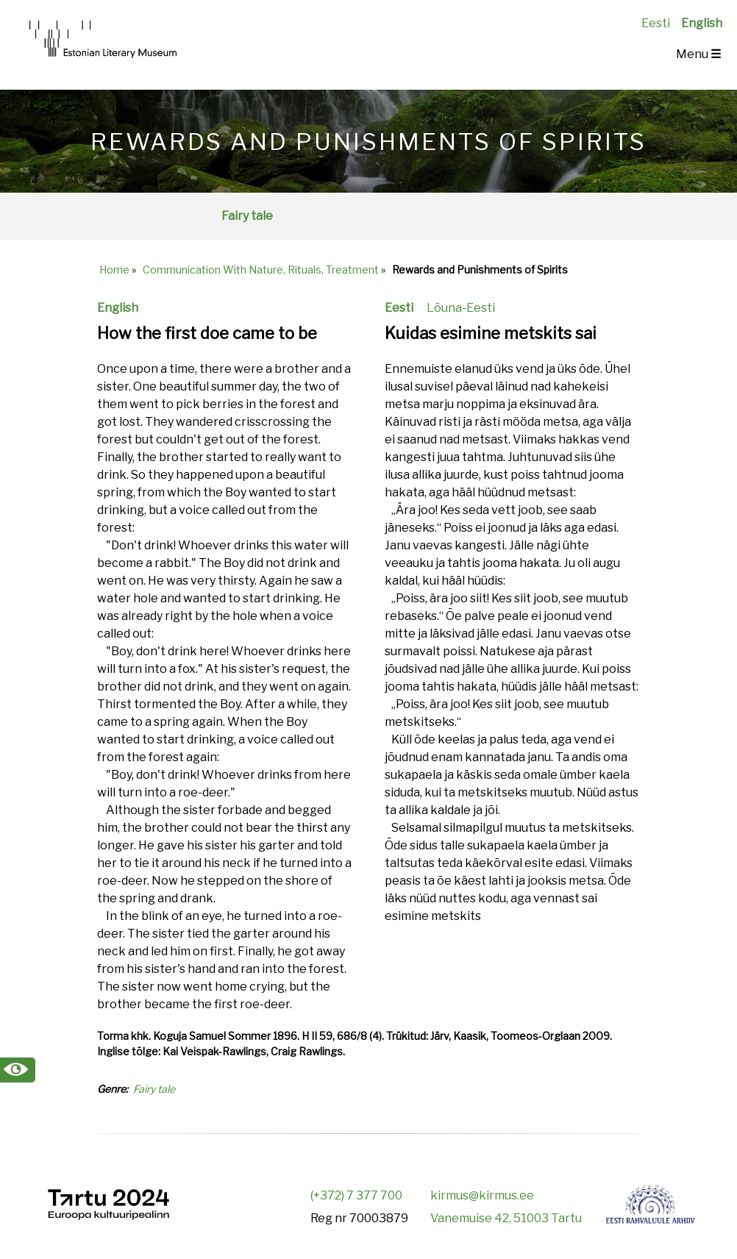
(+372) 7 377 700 (356, 1195)
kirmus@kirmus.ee (482, 1195)
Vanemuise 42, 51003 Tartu (506, 1218)
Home (114, 269)
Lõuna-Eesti (461, 308)
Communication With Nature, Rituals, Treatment (261, 269)
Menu (698, 54)
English (701, 23)
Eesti (655, 23)
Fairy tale (247, 216)
